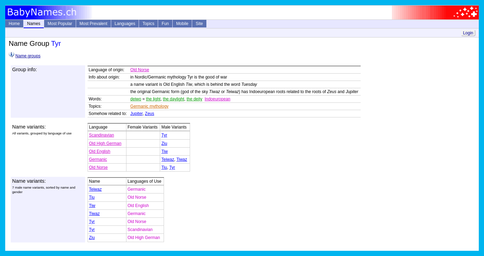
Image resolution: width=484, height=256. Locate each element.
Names (33, 23)
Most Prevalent (93, 23)
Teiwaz (167, 159)
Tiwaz (182, 159)
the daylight (173, 99)
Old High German (105, 143)
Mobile (182, 23)
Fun (165, 23)
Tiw (164, 151)
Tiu (164, 167)
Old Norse (139, 69)
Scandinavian (101, 135)
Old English (99, 151)
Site (199, 23)
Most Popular (60, 23)
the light (153, 99)
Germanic (98, 159)
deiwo (135, 99)
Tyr (164, 135)
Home (14, 23)
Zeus (149, 113)
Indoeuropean (217, 99)
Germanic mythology (149, 106)
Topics (148, 23)
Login (468, 33)
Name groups (27, 55)
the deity (194, 99)
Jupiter (136, 113)
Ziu (164, 143)
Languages (125, 23)
